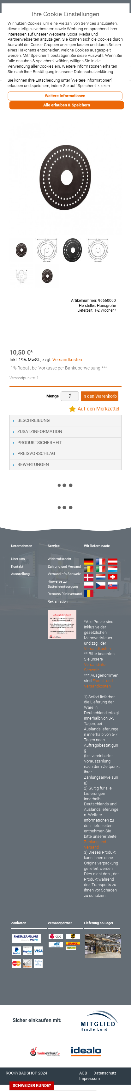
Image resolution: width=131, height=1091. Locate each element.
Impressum (89, 1078)
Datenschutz (104, 1073)
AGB (83, 1073)
